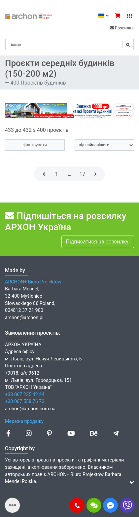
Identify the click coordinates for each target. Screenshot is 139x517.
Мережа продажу (24, 421)
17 (83, 174)
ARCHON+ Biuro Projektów (33, 282)
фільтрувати (35, 144)
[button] (77, 505)
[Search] (69, 44)
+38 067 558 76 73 (25, 401)
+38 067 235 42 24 (25, 394)
